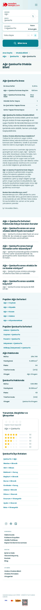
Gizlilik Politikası (11, 540)
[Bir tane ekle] (35, 35)
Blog (6, 561)
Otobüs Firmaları (11, 574)
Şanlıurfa (14, 56)
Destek (7, 558)
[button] (36, 5)
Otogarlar (8, 576)
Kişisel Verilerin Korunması (15, 543)
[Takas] (33, 16)
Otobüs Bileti (22, 53)
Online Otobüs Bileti (12, 571)
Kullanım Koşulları (12, 537)
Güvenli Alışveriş (11, 556)
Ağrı (4, 56)
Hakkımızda (9, 535)
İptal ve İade (9, 553)
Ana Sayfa (7, 53)
